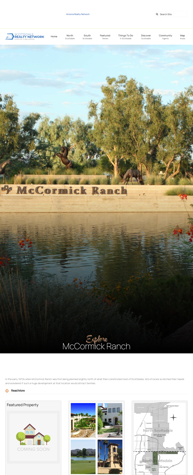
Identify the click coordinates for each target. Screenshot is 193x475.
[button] (96, 391)
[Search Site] (171, 14)
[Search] (157, 14)
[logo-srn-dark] (24, 34)
